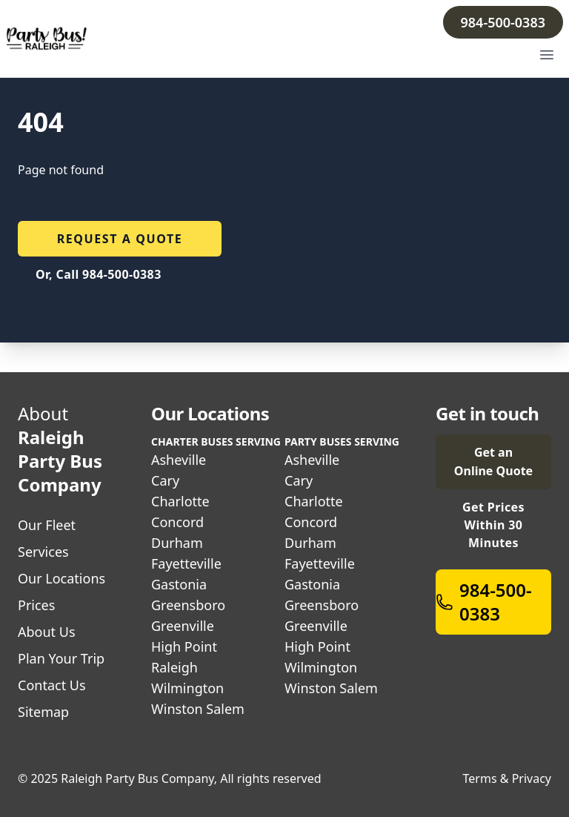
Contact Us (52, 685)
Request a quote (120, 239)
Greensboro (188, 605)
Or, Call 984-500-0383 (99, 274)
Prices (36, 605)
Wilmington (187, 688)
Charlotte (180, 501)
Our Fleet (47, 525)
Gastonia (179, 584)
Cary (165, 480)
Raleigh (174, 667)
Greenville (182, 626)
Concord (177, 522)
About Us (47, 632)
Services (43, 551)
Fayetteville (186, 563)
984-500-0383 (503, 22)
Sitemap (43, 712)
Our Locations (61, 578)
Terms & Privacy (507, 778)
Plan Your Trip (61, 658)
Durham (177, 543)
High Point (184, 646)
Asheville (178, 460)
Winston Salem (197, 709)
